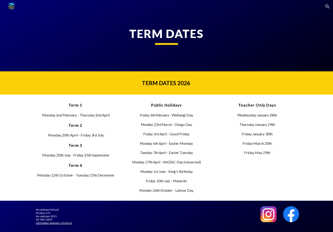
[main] (166, 36)
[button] (327, 6)
